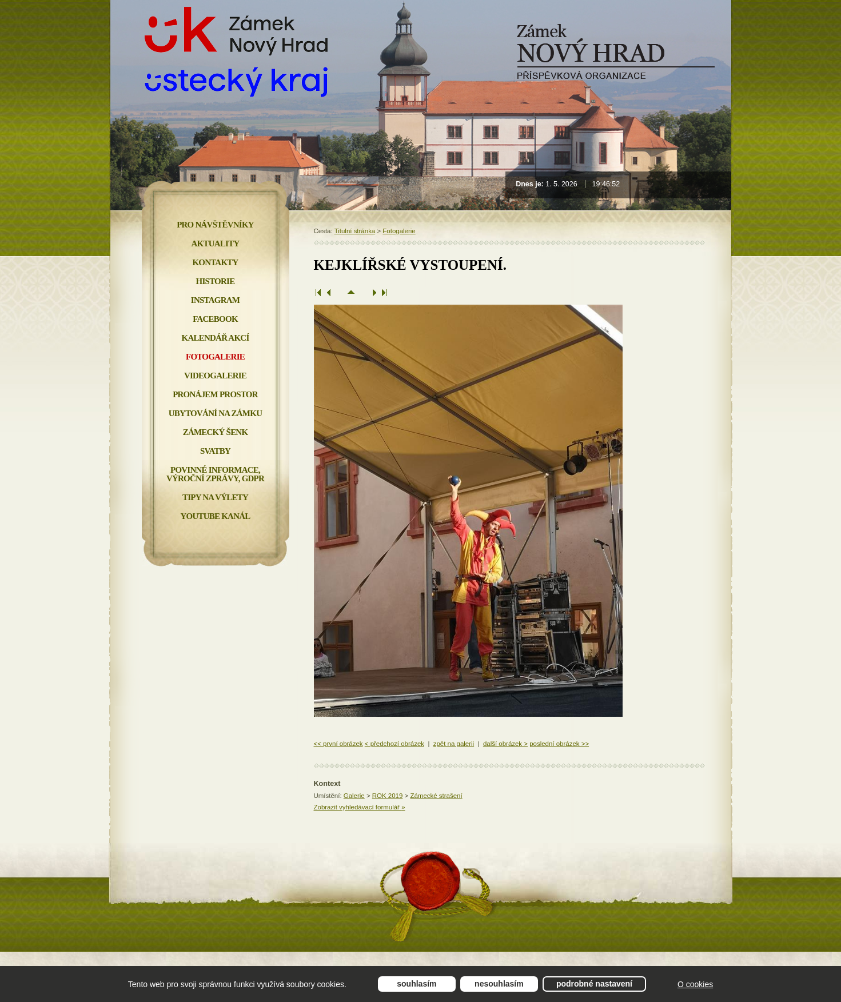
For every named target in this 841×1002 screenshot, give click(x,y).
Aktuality (216, 243)
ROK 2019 (387, 795)
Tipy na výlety (215, 497)
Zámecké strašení (436, 795)
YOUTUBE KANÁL (215, 516)
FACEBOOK (215, 319)
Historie (215, 281)
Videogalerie (215, 375)
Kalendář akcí (215, 337)
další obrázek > (505, 743)
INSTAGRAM (215, 300)
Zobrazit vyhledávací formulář (359, 807)
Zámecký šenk (215, 432)
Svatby (215, 451)
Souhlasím (416, 983)
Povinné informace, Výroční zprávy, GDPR (215, 474)
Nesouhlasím (499, 983)
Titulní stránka (355, 230)
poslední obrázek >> (559, 743)
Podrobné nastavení (594, 983)
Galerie (354, 795)
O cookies (695, 984)
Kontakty (215, 262)
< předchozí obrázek (394, 743)
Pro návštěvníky (215, 224)
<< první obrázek (338, 743)
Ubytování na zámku (215, 413)
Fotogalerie (398, 230)
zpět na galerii (453, 743)
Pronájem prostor (215, 394)
